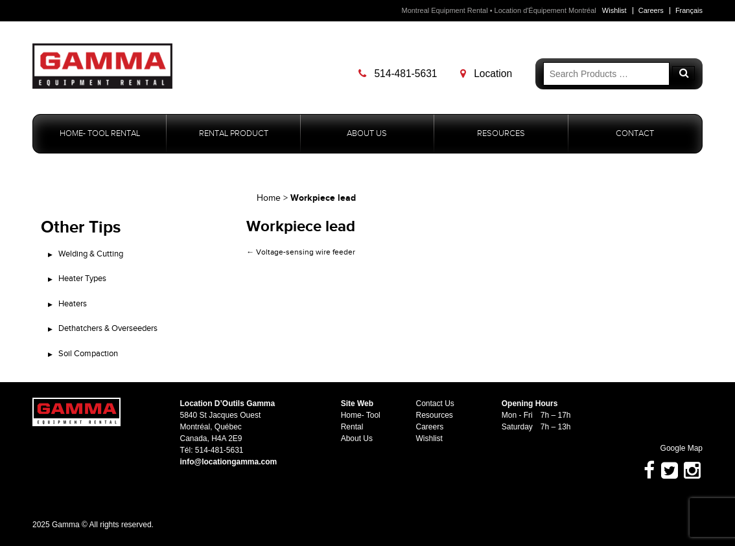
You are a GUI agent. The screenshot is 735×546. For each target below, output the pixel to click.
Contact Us (435, 403)
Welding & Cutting (90, 254)
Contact (635, 134)
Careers (651, 10)
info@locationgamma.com (228, 461)
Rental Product (233, 134)
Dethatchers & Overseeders (108, 328)
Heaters (72, 304)
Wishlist (614, 10)
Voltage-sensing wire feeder (300, 251)
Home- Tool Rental (100, 134)
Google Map (675, 448)
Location (486, 73)
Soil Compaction (88, 353)
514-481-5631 (397, 73)
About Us (367, 134)
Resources (501, 134)
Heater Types (82, 278)
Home (269, 198)
